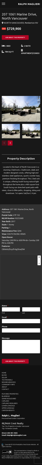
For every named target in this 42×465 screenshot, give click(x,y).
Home (4, 373)
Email (5, 317)
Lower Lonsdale (8, 406)
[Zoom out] (39, 260)
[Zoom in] (39, 257)
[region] (21, 276)
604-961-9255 (12, 433)
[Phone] (21, 330)
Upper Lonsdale (8, 408)
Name (5, 306)
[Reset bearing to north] (39, 263)
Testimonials (7, 380)
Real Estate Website (29, 444)
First (3, 313)
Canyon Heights (8, 410)
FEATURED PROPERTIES (10, 394)
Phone (4, 327)
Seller (4, 377)
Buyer (4, 375)
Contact (5, 389)
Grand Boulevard (9, 399)
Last (23, 313)
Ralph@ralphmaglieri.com (16, 435)
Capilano (5, 401)
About (4, 387)
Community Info (8, 384)
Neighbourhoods (9, 382)
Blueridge (6, 396)
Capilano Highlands (10, 403)
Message (6, 338)
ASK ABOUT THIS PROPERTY (15, 37)
